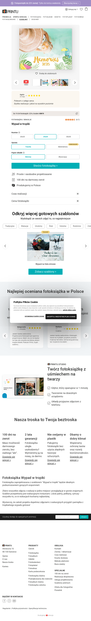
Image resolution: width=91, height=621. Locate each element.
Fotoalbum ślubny (36, 582)
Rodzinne (77, 226)
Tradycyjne (9, 226)
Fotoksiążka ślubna (36, 576)
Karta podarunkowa (36, 571)
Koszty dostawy (61, 558)
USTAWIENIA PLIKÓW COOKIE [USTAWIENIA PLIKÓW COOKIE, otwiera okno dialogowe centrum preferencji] (34, 316)
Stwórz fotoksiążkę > (45, 165)
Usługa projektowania (64, 580)
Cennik (31, 549)
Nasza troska (7, 562)
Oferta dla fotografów (64, 587)
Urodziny (38, 226)
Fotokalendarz (9, 19)
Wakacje (27, 120)
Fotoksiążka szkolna (37, 585)
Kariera (5, 566)
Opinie (5, 556)
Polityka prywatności (19, 608)
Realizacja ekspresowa (64, 577)
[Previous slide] (16, 83)
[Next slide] (75, 83)
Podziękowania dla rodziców (40, 579)
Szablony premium (62, 583)
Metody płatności (62, 561)
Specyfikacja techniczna (38, 608)
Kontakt (58, 549)
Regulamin (6, 608)
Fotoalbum (47, 17)
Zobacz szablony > (45, 271)
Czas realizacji (61, 555)
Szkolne (63, 226)
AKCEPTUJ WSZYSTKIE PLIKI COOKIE (61, 316)
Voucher (35, 19)
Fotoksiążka (35, 17)
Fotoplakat (68, 17)
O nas (4, 559)
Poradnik (58, 590)
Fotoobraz (79, 17)
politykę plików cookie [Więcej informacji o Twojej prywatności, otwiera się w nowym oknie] (69, 310)
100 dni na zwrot (61, 573)
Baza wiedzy (60, 564)
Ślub (51, 226)
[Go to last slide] (5, 246)
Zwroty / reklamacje (63, 552)
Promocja (6, 17)
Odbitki (57, 17)
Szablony (23, 19)
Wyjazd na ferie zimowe (45, 264)
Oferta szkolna (20, 17)
